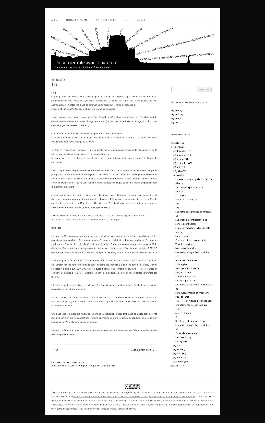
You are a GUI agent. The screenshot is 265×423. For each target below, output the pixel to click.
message (114, 408)
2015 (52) (177, 118)
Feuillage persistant (77, 20)
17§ (54, 349)
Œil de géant (181, 264)
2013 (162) (177, 142)
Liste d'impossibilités (105, 20)
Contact (140, 20)
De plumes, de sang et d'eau (190, 321)
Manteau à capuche (185, 248)
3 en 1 (126, 20)
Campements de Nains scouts (190, 240)
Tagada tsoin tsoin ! (185, 244)
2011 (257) (177, 365)
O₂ (176, 317)
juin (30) (178, 175)
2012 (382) (177, 146)
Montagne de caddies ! (187, 268)
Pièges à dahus (183, 272)
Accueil (55, 20)
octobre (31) (180, 159)
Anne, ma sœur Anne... (187, 260)
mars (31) (179, 353)
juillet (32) (179, 171)
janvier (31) (180, 361)
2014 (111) (177, 122)
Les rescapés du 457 (185, 280)
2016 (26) (177, 114)
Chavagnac (181, 195)
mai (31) (178, 345)
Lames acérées (183, 235)
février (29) (180, 357)
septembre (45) (182, 163)
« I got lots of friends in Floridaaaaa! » (194, 300)
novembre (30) (182, 154)
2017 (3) (176, 110)
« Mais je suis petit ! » (144, 349)
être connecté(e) (74, 365)
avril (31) (179, 349)
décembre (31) (182, 150)
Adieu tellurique (183, 312)
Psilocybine (181, 341)
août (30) (179, 167)
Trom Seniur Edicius (185, 276)
